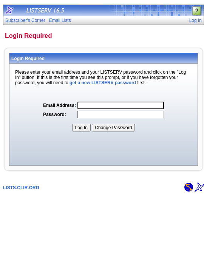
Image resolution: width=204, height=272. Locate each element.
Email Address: (59, 105)
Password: (54, 114)
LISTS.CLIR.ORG (21, 187)
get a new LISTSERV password (103, 82)
